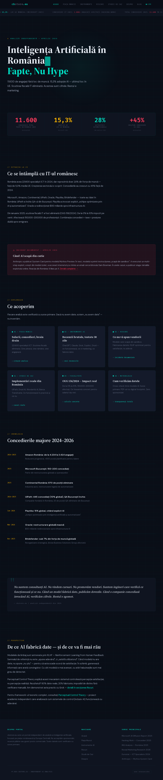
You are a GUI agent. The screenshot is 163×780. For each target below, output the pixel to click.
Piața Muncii (69, 4)
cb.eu (20, 4)
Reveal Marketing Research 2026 (136, 750)
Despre (129, 4)
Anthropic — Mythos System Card (137, 759)
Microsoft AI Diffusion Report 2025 (137, 736)
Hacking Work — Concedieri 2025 (136, 740)
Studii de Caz (115, 4)
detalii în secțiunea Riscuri (80, 689)
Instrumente (86, 4)
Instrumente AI (88, 745)
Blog (139, 4)
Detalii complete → (69, 270)
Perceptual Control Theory (72, 696)
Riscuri (100, 4)
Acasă (56, 4)
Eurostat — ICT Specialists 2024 (136, 754)
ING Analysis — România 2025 (135, 745)
